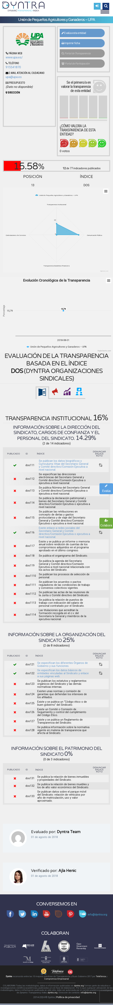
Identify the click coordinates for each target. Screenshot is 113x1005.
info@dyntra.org (88, 992)
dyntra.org (79, 985)
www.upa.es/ (14, 57)
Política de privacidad (68, 997)
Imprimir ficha (71, 43)
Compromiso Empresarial (56, 979)
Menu (105, 10)
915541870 (13, 67)
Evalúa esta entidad (74, 32)
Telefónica (101, 976)
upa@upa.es (14, 77)
